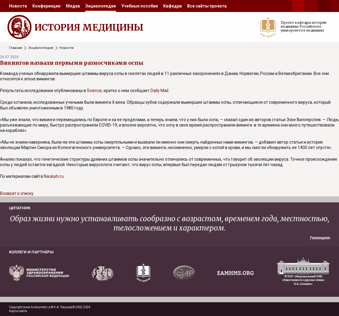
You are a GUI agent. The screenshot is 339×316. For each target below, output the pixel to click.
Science (94, 90)
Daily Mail (159, 90)
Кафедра (172, 6)
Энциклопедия (100, 6)
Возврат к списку (17, 193)
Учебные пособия (139, 6)
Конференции (46, 6)
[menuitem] (18, 6)
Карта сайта (18, 311)
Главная (15, 48)
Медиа (73, 6)
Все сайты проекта (207, 6)
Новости (18, 6)
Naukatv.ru (54, 176)
